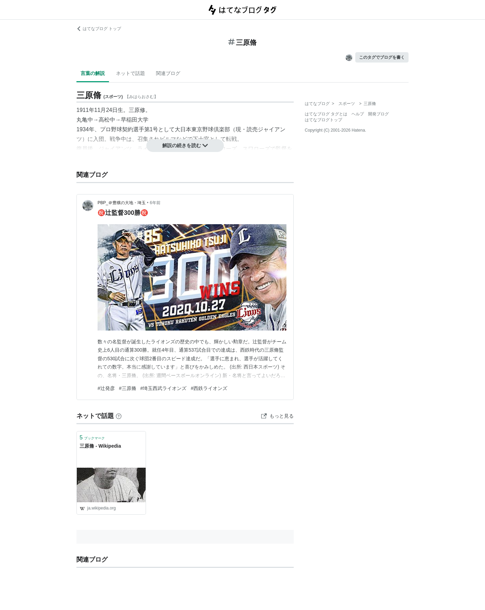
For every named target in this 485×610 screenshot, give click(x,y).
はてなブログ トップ (98, 28)
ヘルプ (357, 114)
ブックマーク (92, 437)
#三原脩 (127, 388)
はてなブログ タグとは (326, 114)
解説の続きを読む (185, 145)
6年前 (155, 202)
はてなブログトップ (323, 119)
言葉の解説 (93, 73)
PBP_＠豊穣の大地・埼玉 (122, 202)
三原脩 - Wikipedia (100, 446)
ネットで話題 (130, 73)
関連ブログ (168, 73)
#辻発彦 (106, 388)
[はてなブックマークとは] (118, 415)
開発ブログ (378, 114)
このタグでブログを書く (382, 57)
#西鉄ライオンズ (209, 388)
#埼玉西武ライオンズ (163, 388)
